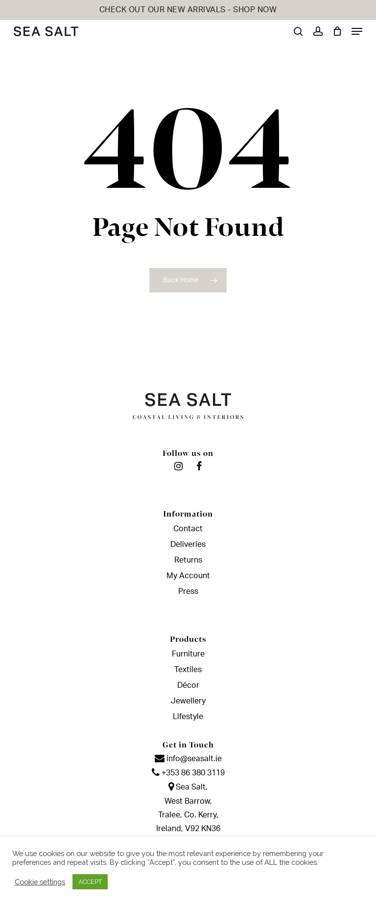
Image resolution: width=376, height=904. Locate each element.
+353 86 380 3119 (188, 773)
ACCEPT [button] (90, 881)
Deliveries (188, 544)
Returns (188, 560)
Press (188, 591)
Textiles (188, 670)
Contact (188, 529)
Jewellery (188, 701)
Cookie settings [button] (40, 882)
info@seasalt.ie (188, 759)
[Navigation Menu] (357, 31)
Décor (188, 685)
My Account (188, 576)
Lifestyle (188, 717)
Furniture (188, 654)
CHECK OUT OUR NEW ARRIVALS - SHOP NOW (188, 10)
